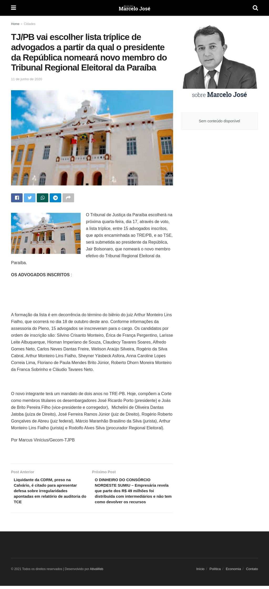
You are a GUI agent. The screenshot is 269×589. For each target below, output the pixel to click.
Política (215, 572)
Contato (252, 572)
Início (200, 572)
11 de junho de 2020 (26, 79)
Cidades (29, 24)
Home (15, 24)
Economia (233, 572)
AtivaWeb (96, 572)
